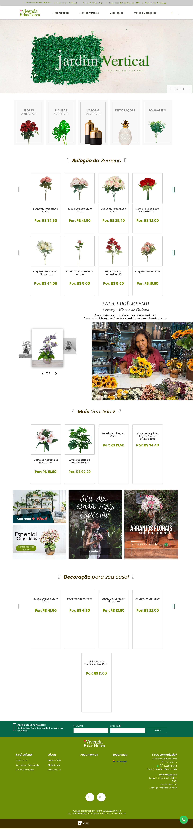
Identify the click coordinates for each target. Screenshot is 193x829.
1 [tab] (175, 89)
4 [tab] (183, 89)
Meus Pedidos (54, 761)
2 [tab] (177, 89)
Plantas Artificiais (89, 12)
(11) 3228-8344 (167, 766)
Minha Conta (54, 765)
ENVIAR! (157, 731)
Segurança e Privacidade (27, 765)
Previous (170, 89)
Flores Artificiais (60, 12)
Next (190, 89)
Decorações (116, 12)
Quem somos (22, 761)
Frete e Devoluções (25, 770)
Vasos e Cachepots (145, 12)
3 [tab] (180, 89)
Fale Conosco (54, 770)
